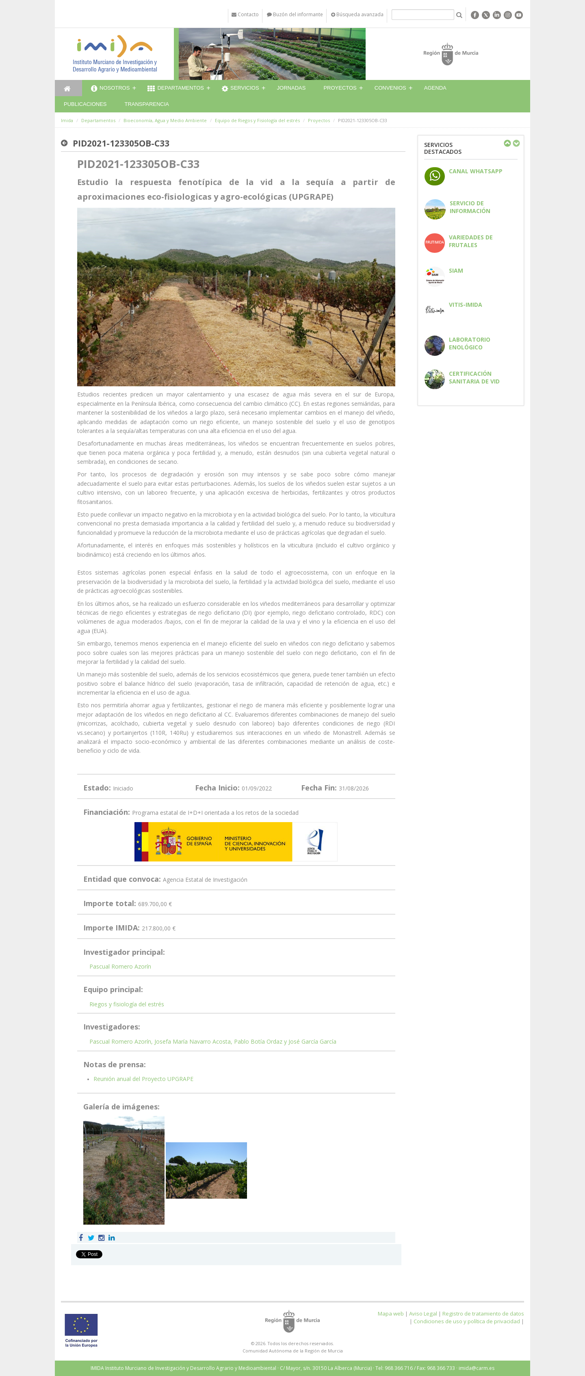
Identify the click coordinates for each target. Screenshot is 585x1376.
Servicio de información (470, 207)
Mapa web (391, 1313)
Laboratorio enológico (469, 343)
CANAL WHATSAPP (476, 171)
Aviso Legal (423, 1313)
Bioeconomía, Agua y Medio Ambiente (165, 120)
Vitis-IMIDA (465, 304)
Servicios (240, 89)
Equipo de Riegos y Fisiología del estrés (257, 120)
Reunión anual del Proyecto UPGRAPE (143, 1079)
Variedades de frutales (471, 241)
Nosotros (110, 89)
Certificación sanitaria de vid (474, 377)
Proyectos (339, 88)
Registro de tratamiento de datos (483, 1313)
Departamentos (175, 89)
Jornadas (291, 88)
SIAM (456, 270)
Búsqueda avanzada (357, 14)
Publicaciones (85, 104)
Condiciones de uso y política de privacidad (467, 1321)
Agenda (435, 88)
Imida (67, 120)
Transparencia (146, 104)
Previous (507, 143)
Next (516, 143)
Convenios (390, 88)
